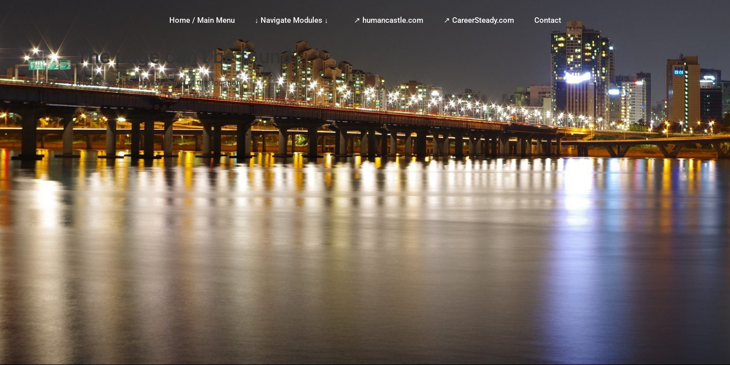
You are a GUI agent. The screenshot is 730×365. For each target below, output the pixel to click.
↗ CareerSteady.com (479, 20)
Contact (547, 20)
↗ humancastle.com (388, 20)
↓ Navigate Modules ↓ (294, 20)
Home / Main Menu (202, 20)
